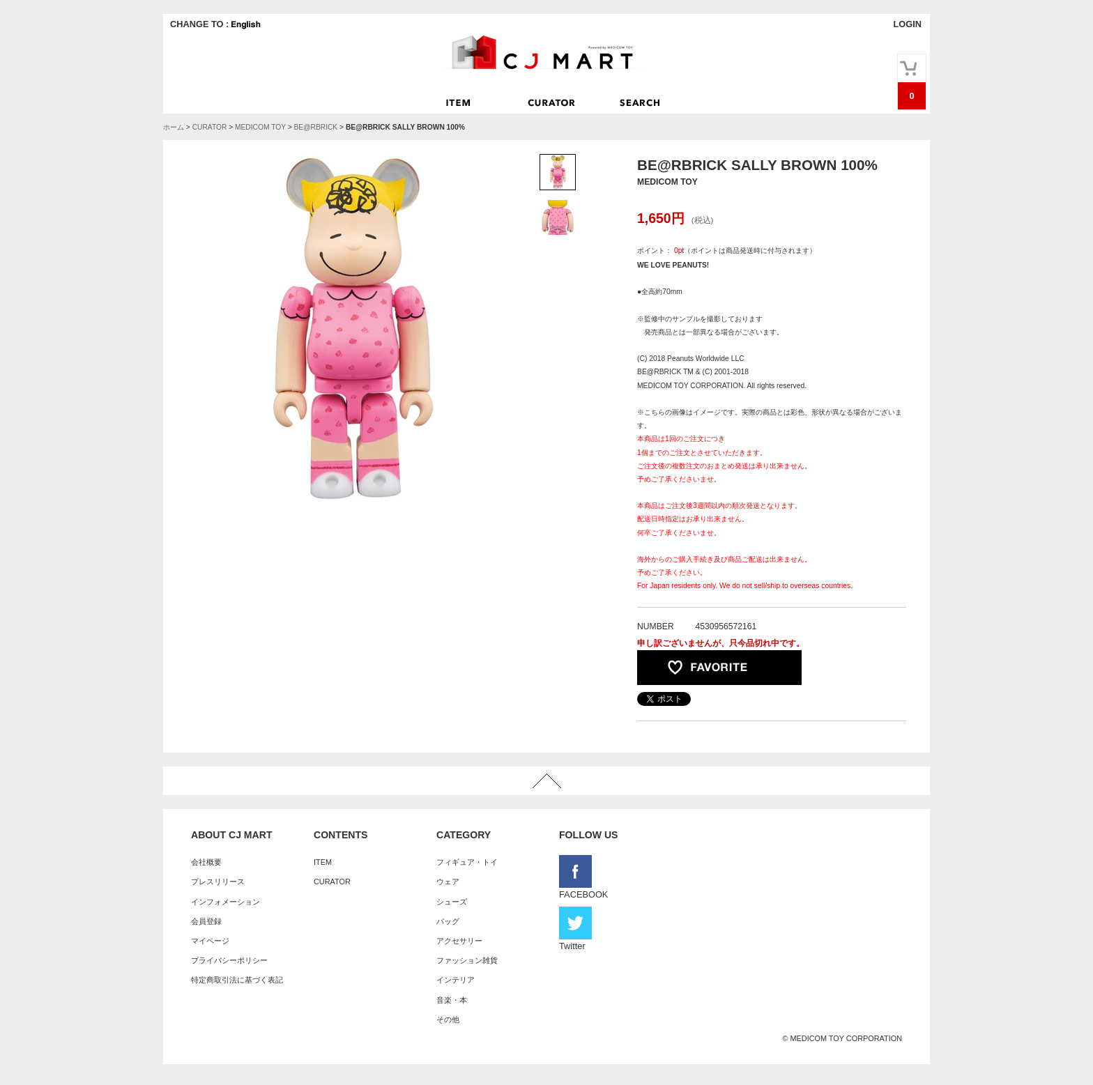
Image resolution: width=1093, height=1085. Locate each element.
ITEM (323, 862)
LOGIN (907, 24)
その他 (447, 1019)
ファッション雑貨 (467, 960)
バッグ (447, 921)
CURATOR (209, 127)
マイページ (210, 941)
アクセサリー (459, 941)
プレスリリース (218, 881)
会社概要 (206, 862)
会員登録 (206, 921)
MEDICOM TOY (260, 127)
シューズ (451, 902)
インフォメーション (225, 902)
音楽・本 (451, 1000)
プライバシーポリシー (229, 960)
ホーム (173, 127)
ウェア (447, 881)
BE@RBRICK (315, 127)
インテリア (455, 980)
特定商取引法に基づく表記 (237, 980)
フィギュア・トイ (467, 862)
